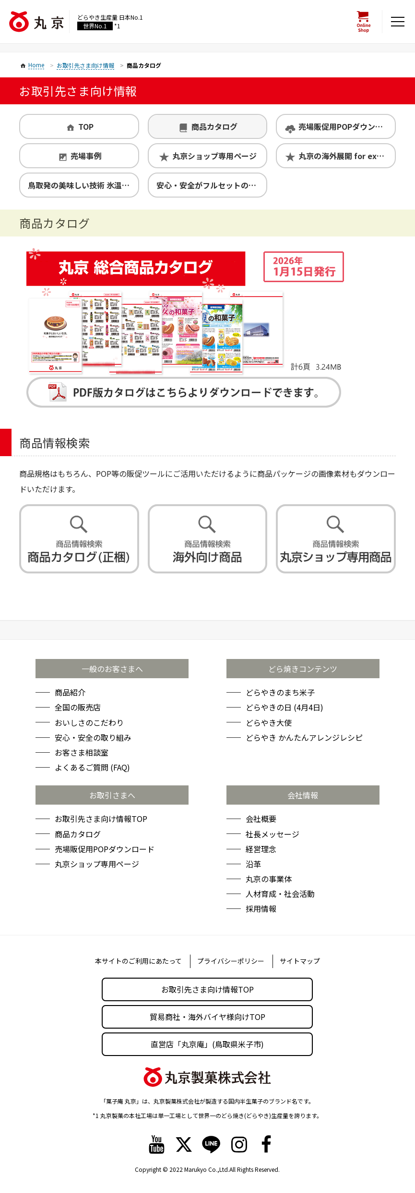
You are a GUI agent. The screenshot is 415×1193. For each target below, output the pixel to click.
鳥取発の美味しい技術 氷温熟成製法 (83, 185)
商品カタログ (214, 126)
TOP (86, 126)
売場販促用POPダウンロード (346, 126)
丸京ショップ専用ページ (214, 156)
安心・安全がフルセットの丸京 (210, 185)
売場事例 (86, 156)
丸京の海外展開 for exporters (346, 156)
